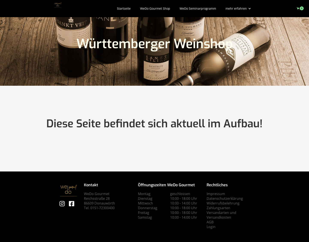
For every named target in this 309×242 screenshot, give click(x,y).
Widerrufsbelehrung (223, 203)
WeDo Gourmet (96, 193)
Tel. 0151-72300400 (99, 208)
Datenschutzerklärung (225, 198)
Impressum (216, 193)
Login (211, 226)
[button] (238, 8)
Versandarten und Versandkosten (221, 215)
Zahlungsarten (218, 208)
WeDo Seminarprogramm (198, 8)
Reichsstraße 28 (97, 198)
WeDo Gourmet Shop (155, 8)
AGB (210, 222)
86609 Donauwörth (99, 203)
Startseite (124, 8)
